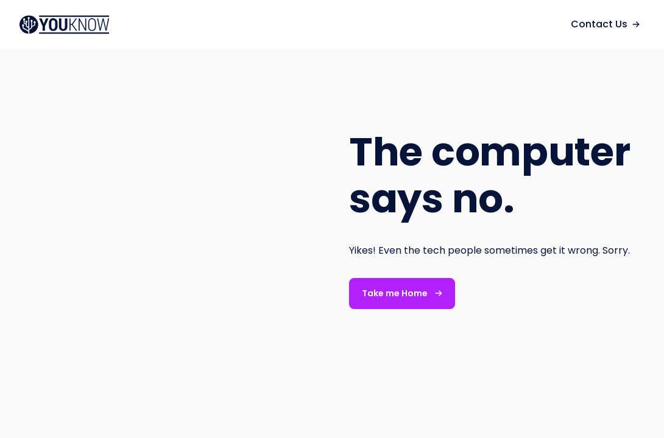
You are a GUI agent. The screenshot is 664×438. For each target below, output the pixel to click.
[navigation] (70, 24)
